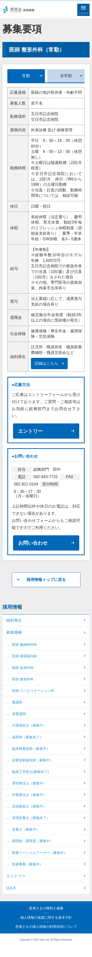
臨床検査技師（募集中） (31, 749)
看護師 (17, 702)
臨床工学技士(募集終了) (30, 772)
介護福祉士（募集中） (29, 725)
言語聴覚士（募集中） (29, 806)
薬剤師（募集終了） (27, 737)
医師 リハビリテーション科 (33, 691)
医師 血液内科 (23, 668)
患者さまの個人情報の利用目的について (46, 927)
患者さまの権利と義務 (46, 908)
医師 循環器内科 (24, 656)
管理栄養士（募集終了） (31, 818)
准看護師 (19, 714)
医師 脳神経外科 (24, 645)
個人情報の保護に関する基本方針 (46, 917)
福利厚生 (14, 620)
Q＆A (11, 888)
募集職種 (14, 632)
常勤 (26, 76)
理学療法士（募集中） (29, 783)
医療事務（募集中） (27, 864)
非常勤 (66, 76)
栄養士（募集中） (25, 829)
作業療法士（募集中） (29, 795)
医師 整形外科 (23, 679)
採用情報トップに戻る (46, 580)
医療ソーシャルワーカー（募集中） (39, 853)
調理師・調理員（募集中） (32, 841)
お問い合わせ (33, 543)
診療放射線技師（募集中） (32, 760)
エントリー (30, 431)
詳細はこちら (46, 363)
